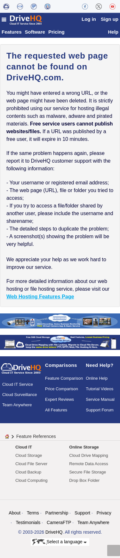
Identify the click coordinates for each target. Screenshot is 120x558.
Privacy (104, 512)
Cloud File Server (31, 463)
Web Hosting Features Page (40, 296)
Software (35, 32)
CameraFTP (59, 522)
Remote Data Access (88, 463)
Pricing (56, 32)
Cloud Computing (31, 480)
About (14, 512)
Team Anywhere (17, 404)
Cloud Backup (28, 472)
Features (12, 32)
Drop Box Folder (84, 480)
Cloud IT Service (17, 384)
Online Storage (84, 447)
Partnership (56, 512)
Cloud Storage (28, 455)
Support (82, 512)
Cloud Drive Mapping (88, 455)
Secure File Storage (87, 472)
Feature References (36, 436)
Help (113, 32)
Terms (33, 512)
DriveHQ (54, 532)
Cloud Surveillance (19, 394)
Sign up (109, 19)
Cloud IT (23, 447)
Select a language (59, 542)
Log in (89, 19)
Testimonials (28, 522)
